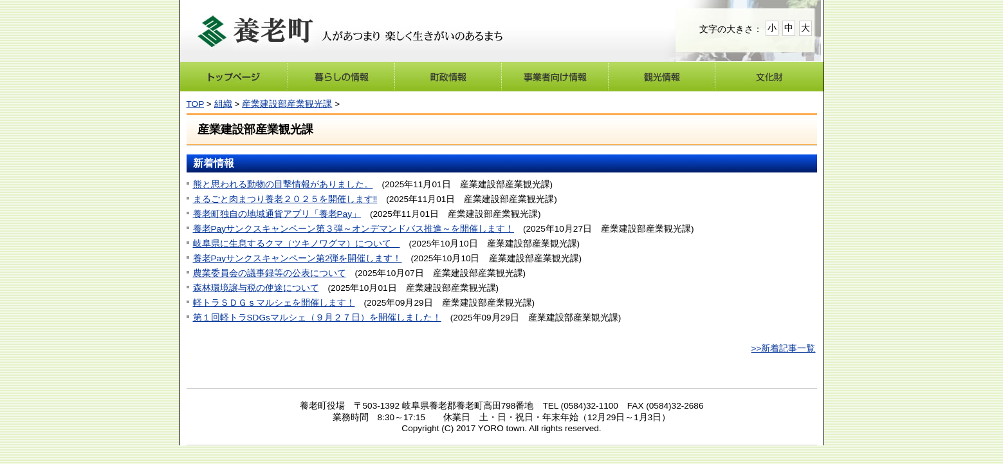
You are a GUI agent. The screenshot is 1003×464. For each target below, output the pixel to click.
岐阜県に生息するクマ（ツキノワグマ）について (296, 243)
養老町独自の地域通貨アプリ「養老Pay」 (277, 214)
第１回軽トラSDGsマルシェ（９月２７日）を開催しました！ (317, 317)
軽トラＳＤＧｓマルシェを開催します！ (274, 303)
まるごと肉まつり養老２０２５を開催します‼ (285, 199)
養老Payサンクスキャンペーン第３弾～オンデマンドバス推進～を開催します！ (353, 229)
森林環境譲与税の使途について (256, 288)
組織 (223, 104)
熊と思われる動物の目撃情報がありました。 (283, 184)
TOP (195, 104)
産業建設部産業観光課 (287, 104)
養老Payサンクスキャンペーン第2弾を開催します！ (297, 258)
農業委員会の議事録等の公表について (269, 273)
